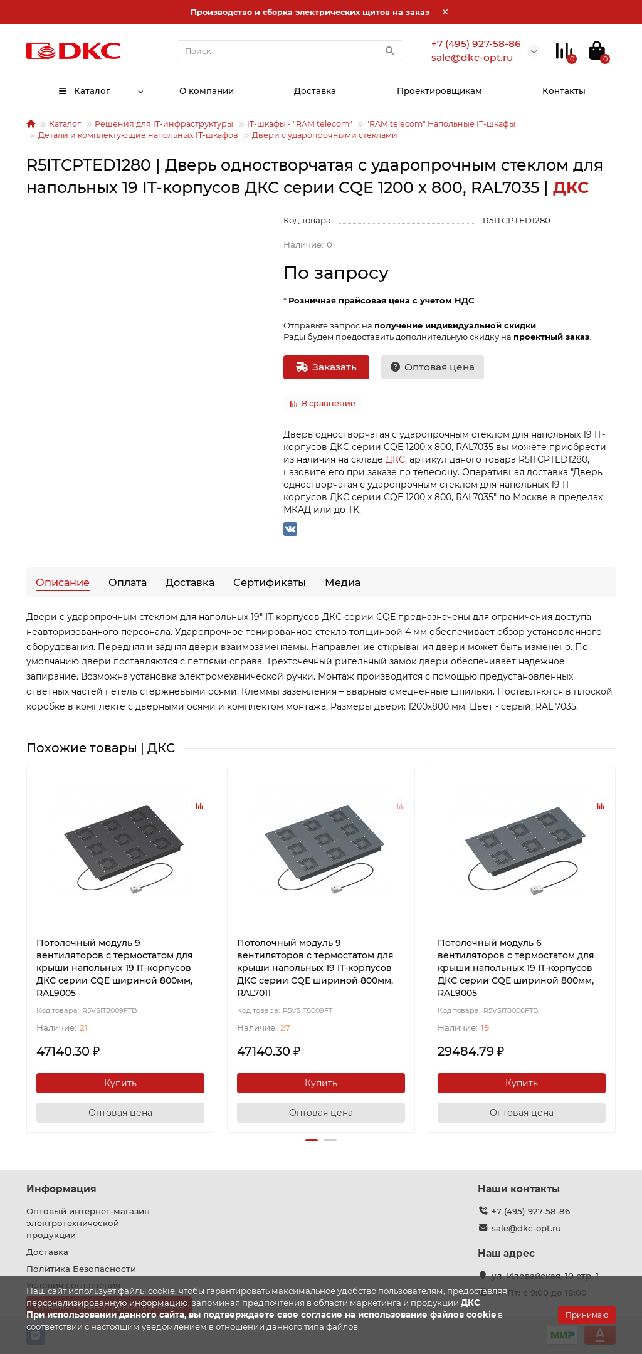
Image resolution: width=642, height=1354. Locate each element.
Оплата (127, 582)
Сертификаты (269, 582)
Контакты (564, 91)
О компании (206, 91)
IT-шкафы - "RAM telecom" (299, 124)
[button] (311, 1140)
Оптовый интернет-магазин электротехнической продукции (88, 1223)
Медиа (342, 582)
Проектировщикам (439, 91)
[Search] (290, 50)
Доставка (315, 91)
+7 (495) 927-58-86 (531, 1211)
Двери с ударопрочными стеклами (324, 135)
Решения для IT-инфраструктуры (164, 124)
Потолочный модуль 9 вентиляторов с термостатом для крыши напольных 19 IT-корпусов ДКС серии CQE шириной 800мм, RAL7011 (315, 968)
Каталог (84, 91)
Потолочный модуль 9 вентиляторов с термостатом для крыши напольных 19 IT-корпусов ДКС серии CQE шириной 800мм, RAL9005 (114, 968)
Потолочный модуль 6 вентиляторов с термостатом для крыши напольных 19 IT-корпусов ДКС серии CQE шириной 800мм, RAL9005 (516, 968)
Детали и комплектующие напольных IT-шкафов (138, 135)
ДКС (395, 459)
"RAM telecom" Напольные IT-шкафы (440, 124)
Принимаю (587, 1315)
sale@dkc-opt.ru (526, 1228)
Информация (61, 1189)
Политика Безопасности (81, 1269)
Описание (63, 582)
